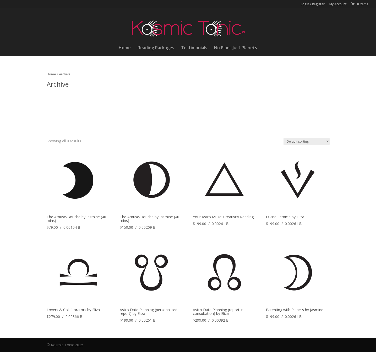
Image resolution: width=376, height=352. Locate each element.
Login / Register (313, 4)
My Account (338, 4)
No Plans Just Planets (235, 48)
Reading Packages (156, 48)
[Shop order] (307, 141)
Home (125, 48)
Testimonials (194, 48)
